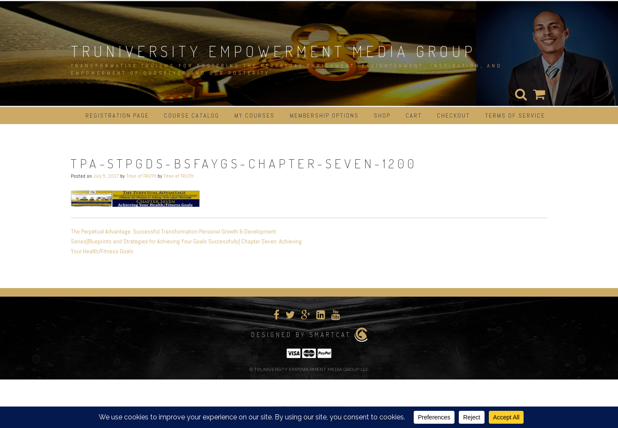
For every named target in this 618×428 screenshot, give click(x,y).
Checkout (453, 115)
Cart (414, 115)
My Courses (254, 115)
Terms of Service (515, 115)
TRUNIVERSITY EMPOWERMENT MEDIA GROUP (273, 51)
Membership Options (324, 115)
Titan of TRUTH (141, 176)
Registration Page (117, 115)
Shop (382, 115)
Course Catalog (191, 115)
